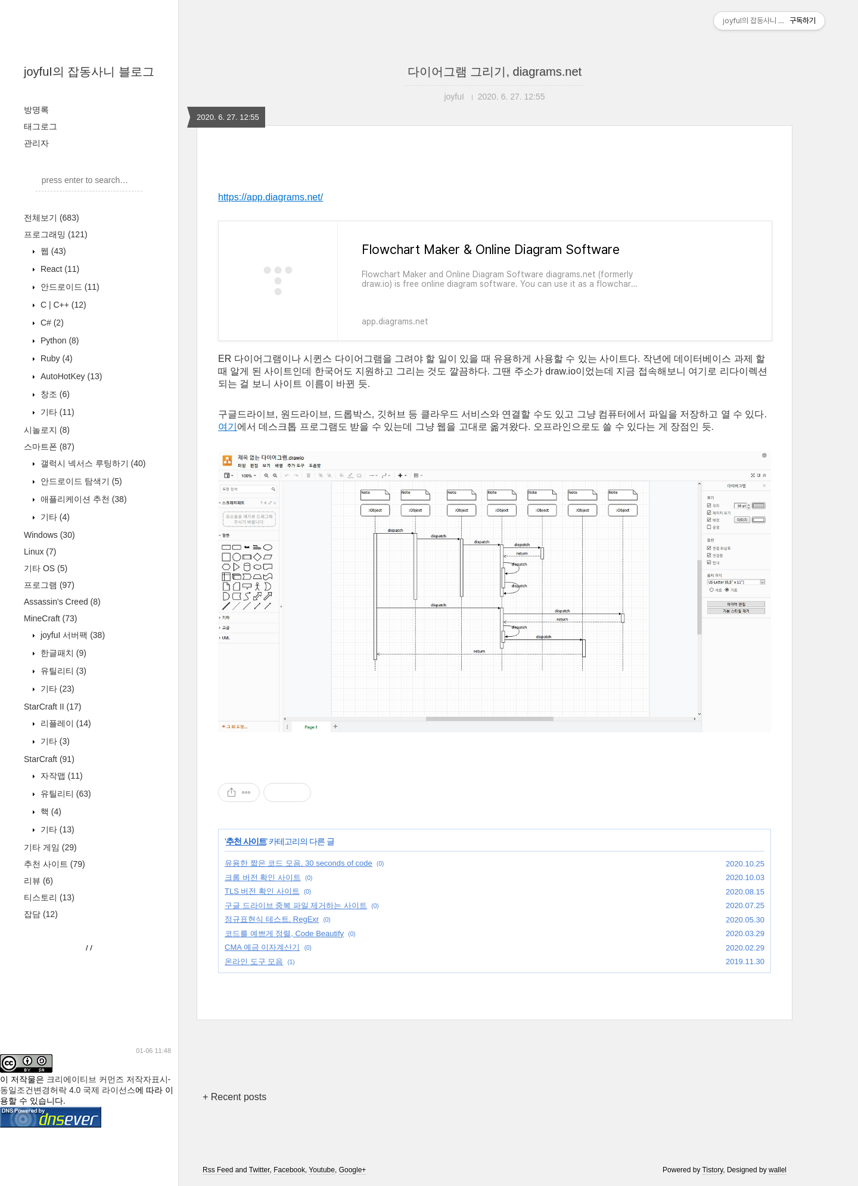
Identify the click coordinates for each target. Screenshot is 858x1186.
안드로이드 (69, 287)
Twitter (259, 1170)
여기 (227, 427)
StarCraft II (52, 706)
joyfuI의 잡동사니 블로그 (89, 71)
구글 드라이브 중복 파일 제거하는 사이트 (296, 905)
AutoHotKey (70, 376)
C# (51, 322)
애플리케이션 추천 (82, 499)
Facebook (289, 1170)
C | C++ (62, 304)
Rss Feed (218, 1170)
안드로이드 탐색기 (80, 481)
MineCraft (50, 618)
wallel (777, 1170)
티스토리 (49, 897)
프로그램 (49, 585)
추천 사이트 (54, 864)
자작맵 (60, 776)
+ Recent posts (234, 1097)
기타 (56, 412)
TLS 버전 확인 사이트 (262, 891)
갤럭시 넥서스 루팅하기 (91, 463)
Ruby (55, 358)
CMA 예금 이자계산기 (262, 947)
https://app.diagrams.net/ (270, 197)
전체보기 (51, 217)
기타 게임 (50, 847)
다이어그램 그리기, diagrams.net (495, 71)
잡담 (41, 914)
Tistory (712, 1170)
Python (58, 340)
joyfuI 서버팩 (71, 635)
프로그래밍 (56, 234)
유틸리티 (62, 671)
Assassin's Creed (62, 601)
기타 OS (45, 568)
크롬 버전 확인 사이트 (263, 877)
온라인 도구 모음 (254, 961)
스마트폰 (49, 446)
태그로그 (40, 126)
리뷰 (38, 880)
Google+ (352, 1170)
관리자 (36, 143)
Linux (40, 551)
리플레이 (64, 723)
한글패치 (62, 653)
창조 (54, 394)
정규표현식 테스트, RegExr (272, 919)
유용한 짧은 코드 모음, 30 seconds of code (298, 863)
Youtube (322, 1170)
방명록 (36, 109)
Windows (49, 535)
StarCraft (49, 759)
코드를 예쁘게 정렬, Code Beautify (284, 933)
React (58, 269)
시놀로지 (47, 430)
